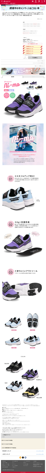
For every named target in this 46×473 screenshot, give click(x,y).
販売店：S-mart (39, 18)
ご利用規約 (34, 461)
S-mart (3, 436)
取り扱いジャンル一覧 (5, 465)
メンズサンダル (16, 5)
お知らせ (24, 462)
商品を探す (4, 461)
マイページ (14, 464)
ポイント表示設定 (15, 465)
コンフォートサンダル (22, 5)
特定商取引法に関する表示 (37, 466)
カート (13, 462)
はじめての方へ (25, 465)
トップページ (3, 5)
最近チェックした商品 (5, 464)
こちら (13, 469)
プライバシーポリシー (36, 462)
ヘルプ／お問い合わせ (26, 461)
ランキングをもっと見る (40, 450)
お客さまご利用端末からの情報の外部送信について (38, 464)
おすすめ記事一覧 (15, 461)
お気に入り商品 (4, 462)
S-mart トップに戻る (40, 60)
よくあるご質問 (25, 464)
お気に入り (25, 58)
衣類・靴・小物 (8, 5)
